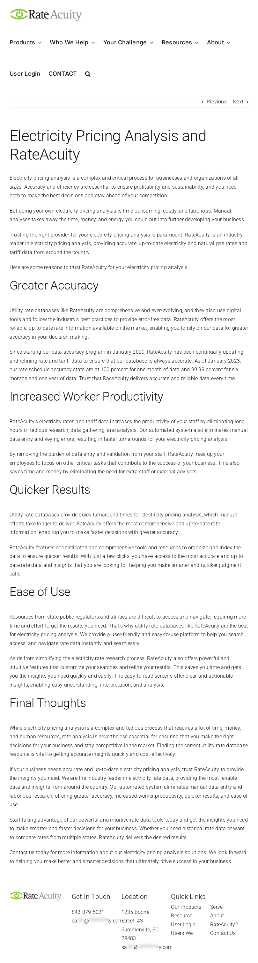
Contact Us (223, 933)
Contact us (22, 852)
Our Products (186, 907)
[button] (88, 73)
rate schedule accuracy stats (51, 369)
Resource (181, 916)
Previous (217, 102)
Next (238, 102)
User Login (183, 925)
